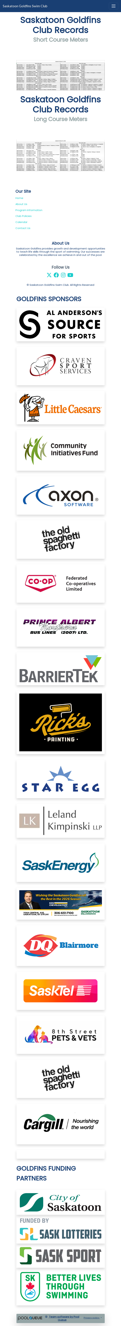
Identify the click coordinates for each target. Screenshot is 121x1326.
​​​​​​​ (60, 1229)
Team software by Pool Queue (62, 1318)
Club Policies (23, 216)
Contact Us (22, 228)
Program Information (28, 210)
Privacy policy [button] (92, 1317)
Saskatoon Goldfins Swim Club (25, 6)
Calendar (21, 222)
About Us (21, 204)
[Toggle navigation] (113, 6)
